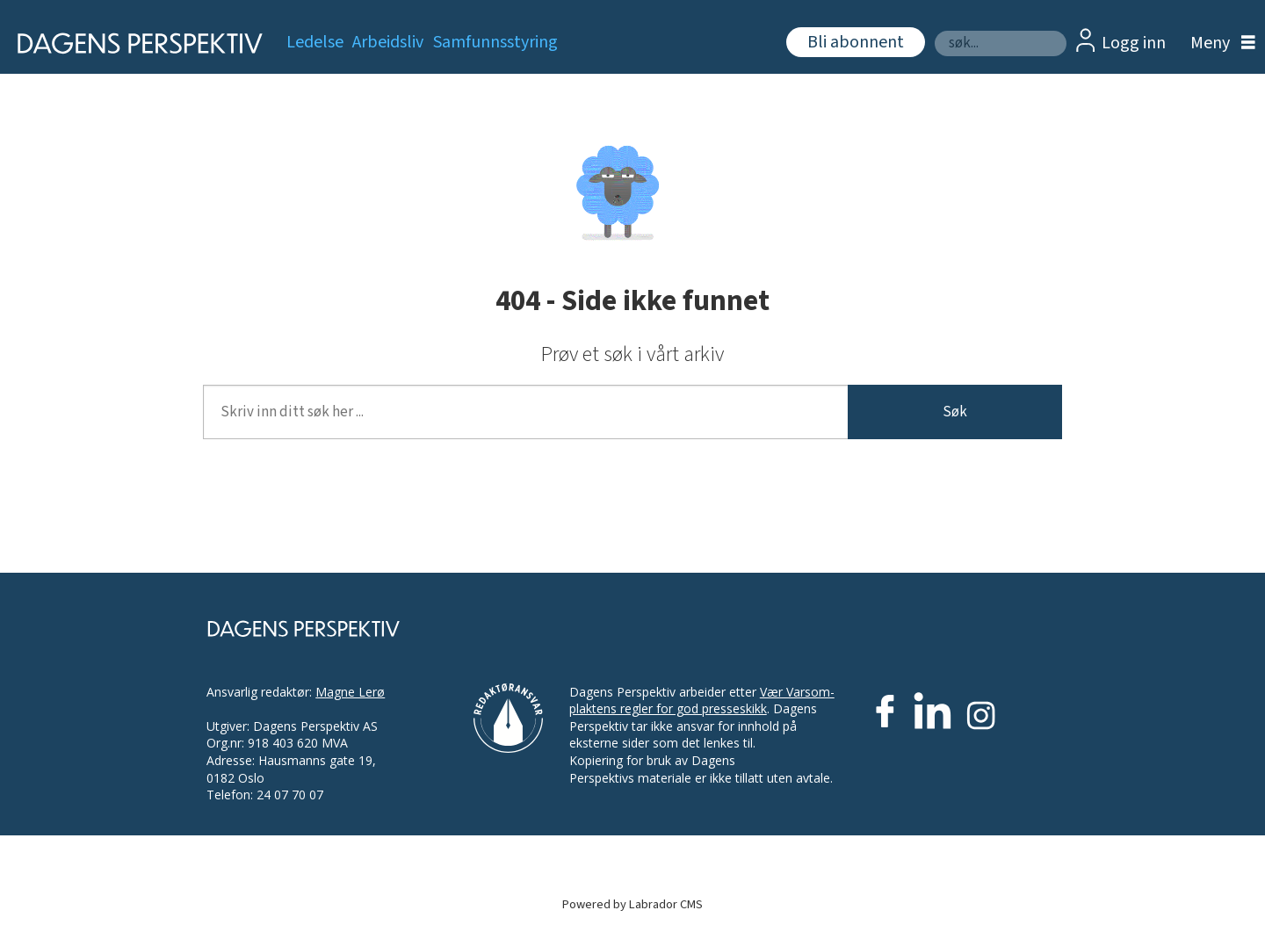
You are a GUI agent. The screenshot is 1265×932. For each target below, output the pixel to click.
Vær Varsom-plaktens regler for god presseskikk (702, 700)
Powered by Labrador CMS (632, 904)
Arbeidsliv (387, 42)
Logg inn (1134, 43)
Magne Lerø (350, 691)
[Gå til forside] (134, 43)
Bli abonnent (855, 42)
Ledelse (314, 42)
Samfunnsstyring (495, 42)
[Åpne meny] (1218, 43)
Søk (934, 30)
